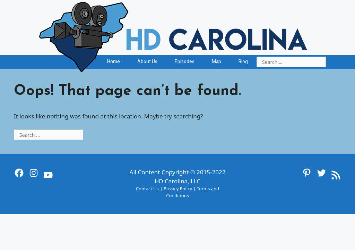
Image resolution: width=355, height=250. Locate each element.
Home (113, 61)
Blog (243, 61)
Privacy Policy (178, 188)
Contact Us (147, 188)
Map (216, 61)
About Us (147, 61)
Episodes (184, 61)
